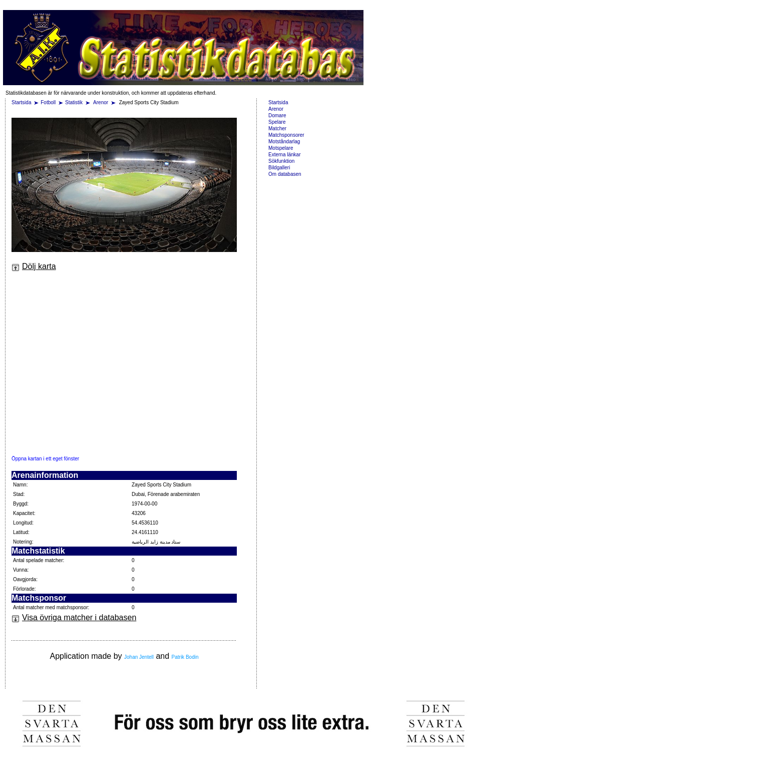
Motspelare (280, 148)
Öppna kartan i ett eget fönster (45, 458)
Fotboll (48, 102)
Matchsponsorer (286, 135)
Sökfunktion (281, 161)
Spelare (276, 122)
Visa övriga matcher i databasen (74, 617)
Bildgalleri (279, 167)
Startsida (21, 102)
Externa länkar (284, 154)
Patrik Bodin (185, 657)
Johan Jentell (139, 657)
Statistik (74, 102)
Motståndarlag (284, 141)
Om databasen (284, 174)
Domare (277, 115)
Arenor (101, 102)
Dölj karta (34, 266)
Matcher (277, 128)
